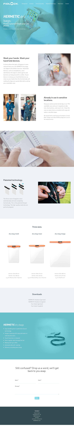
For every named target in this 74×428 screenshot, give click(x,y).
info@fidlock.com (36, 423)
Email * (39, 380)
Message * (17, 386)
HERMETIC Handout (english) (37, 302)
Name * (16, 380)
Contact (67, 3)
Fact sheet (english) (37, 306)
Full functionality (40, 3)
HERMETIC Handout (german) (37, 300)
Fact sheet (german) (37, 304)
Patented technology (51, 3)
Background (24, 3)
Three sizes (60, 3)
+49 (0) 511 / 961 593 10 (37, 422)
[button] (35, 166)
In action (31, 3)
